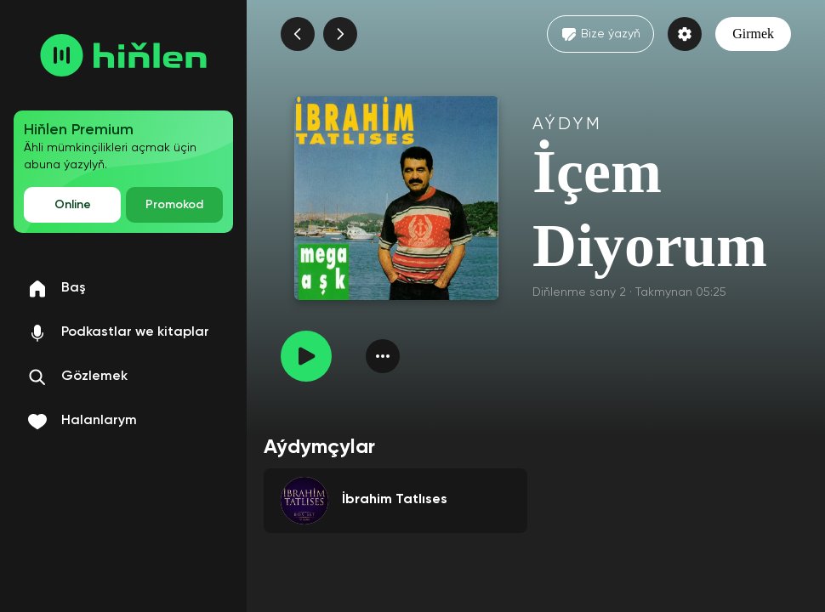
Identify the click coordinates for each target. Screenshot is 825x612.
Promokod (174, 205)
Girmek (753, 33)
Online (72, 205)
